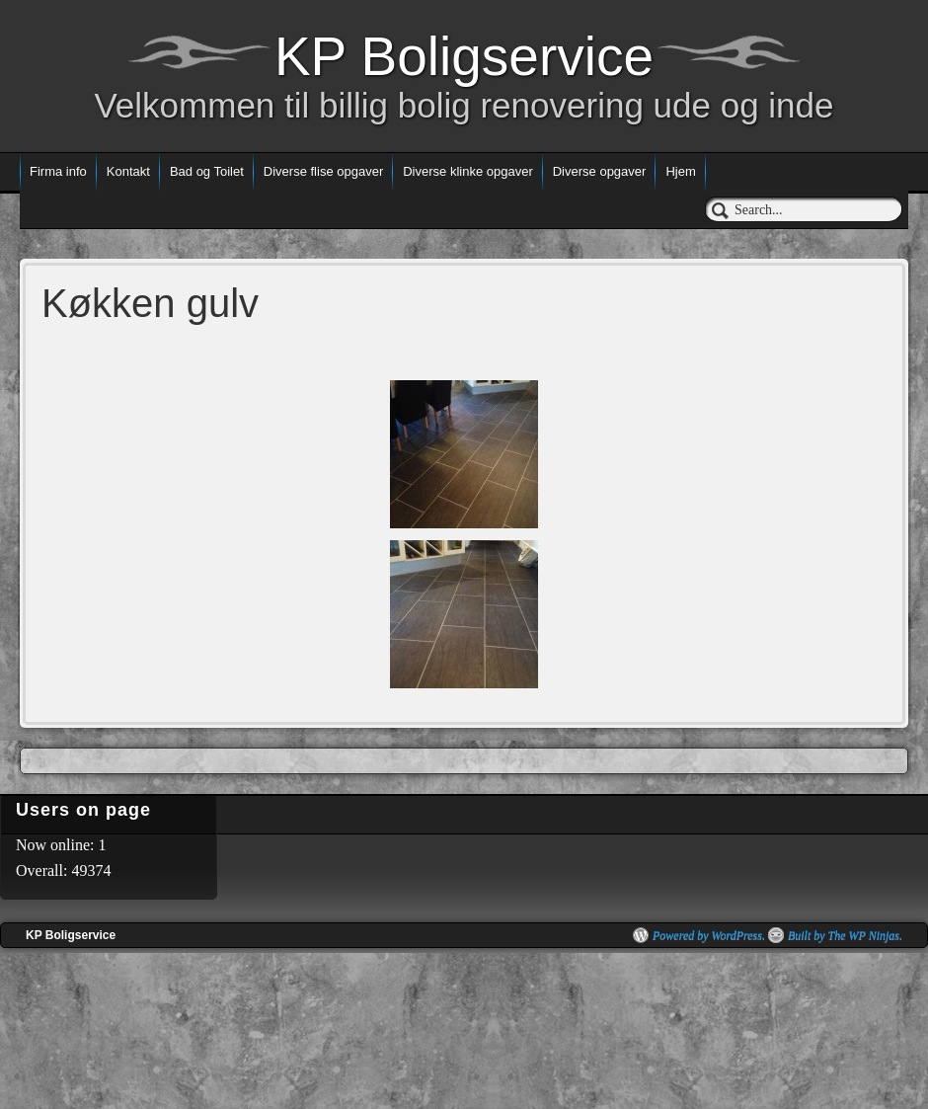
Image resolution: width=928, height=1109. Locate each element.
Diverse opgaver (600, 171)
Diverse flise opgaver (323, 171)
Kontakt (128, 171)
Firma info (58, 171)
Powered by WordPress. (709, 935)
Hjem (680, 171)
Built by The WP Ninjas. (845, 935)
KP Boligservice (464, 56)
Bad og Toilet (207, 171)
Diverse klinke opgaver (468, 171)
